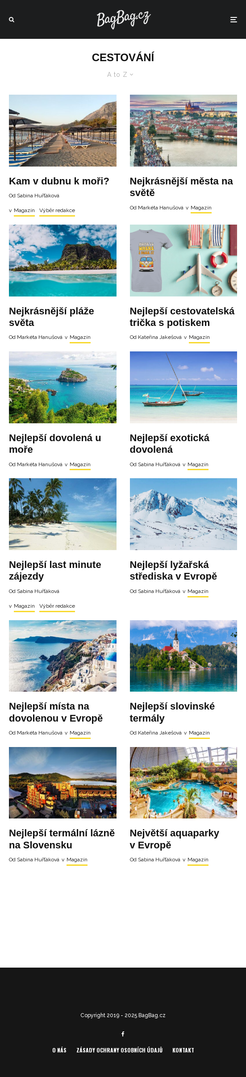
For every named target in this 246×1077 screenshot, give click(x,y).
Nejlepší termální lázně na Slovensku (62, 838)
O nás (59, 1050)
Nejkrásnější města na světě (181, 186)
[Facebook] (123, 1034)
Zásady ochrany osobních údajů (119, 1050)
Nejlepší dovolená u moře (55, 443)
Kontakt (183, 1050)
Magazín (24, 210)
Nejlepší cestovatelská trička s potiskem (182, 316)
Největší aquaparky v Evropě (175, 838)
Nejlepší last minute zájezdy (55, 570)
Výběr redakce (57, 210)
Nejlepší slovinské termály (172, 712)
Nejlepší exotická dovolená (170, 443)
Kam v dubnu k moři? (59, 181)
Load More (123, 907)
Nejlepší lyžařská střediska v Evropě (173, 570)
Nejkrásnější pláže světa (51, 316)
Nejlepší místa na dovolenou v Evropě (56, 712)
